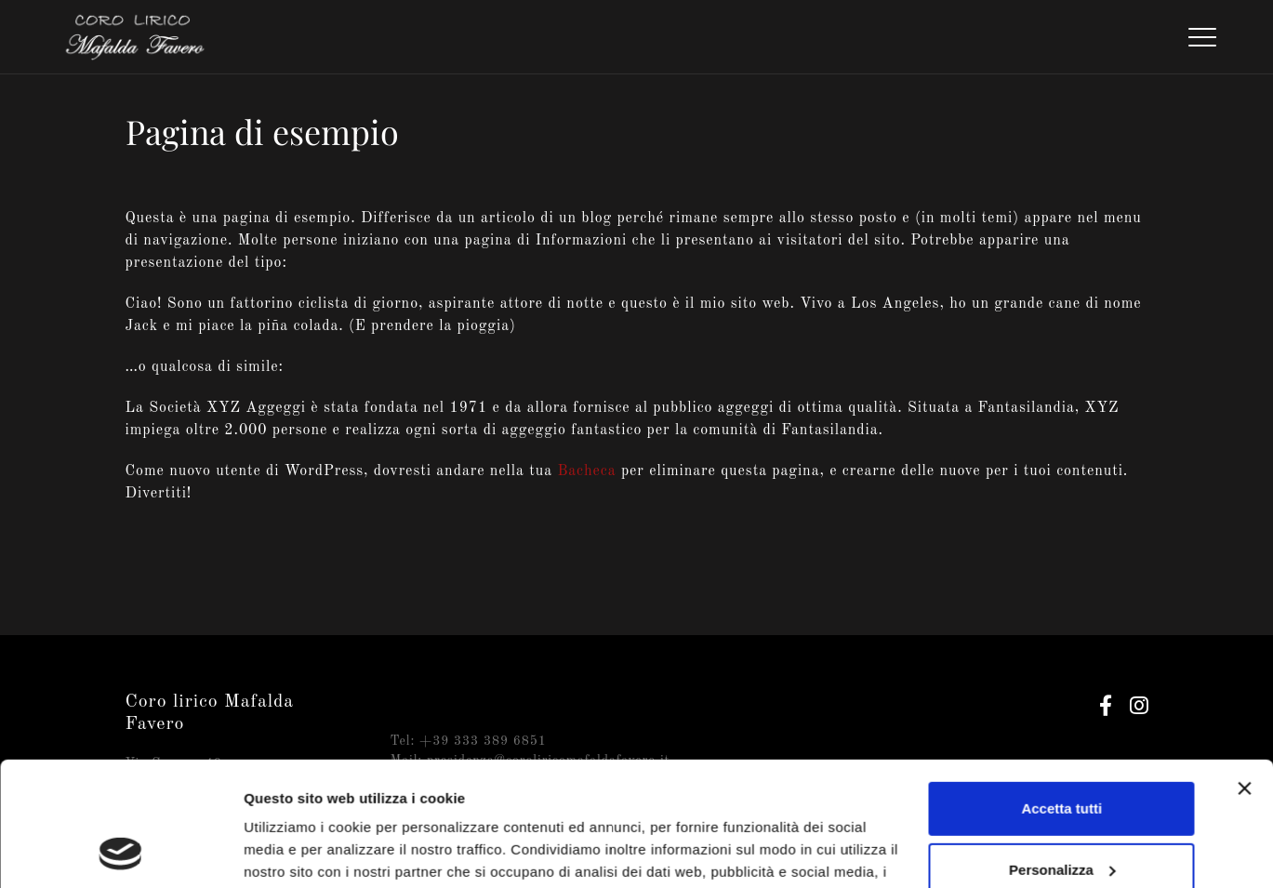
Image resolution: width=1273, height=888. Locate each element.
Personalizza (1062, 753)
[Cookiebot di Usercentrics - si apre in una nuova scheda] (120, 852)
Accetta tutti (1061, 692)
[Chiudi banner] (1244, 672)
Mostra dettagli (294, 851)
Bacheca (586, 471)
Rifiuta (1061, 814)
